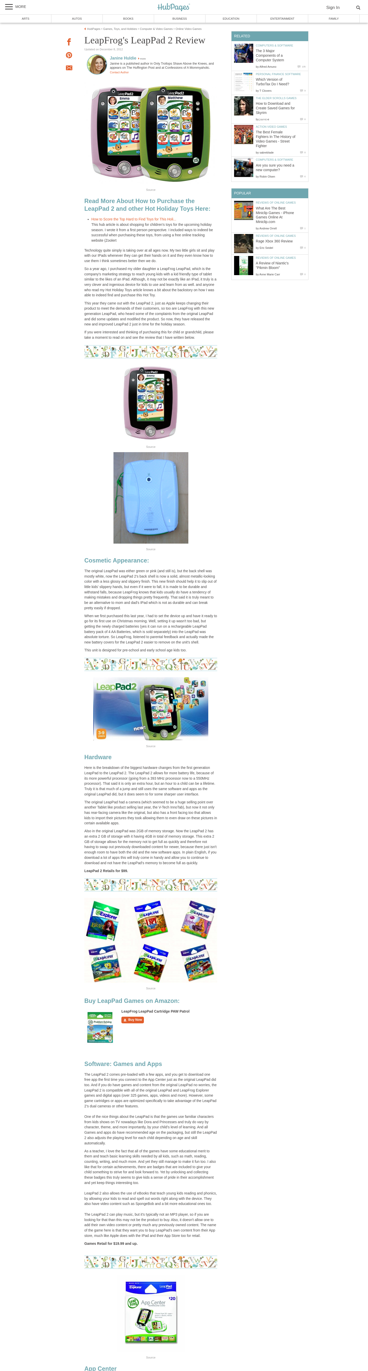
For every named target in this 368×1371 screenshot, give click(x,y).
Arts (25, 18)
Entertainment (282, 18)
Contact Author (119, 72)
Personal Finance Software (278, 74)
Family (334, 18)
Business (179, 18)
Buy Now (132, 1020)
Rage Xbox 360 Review (274, 241)
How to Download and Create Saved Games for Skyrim (275, 108)
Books (128, 18)
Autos (77, 18)
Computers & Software (274, 45)
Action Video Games (271, 126)
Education (231, 18)
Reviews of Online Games (276, 202)
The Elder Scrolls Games (276, 98)
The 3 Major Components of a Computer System (270, 55)
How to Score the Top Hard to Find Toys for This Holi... (133, 219)
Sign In (333, 7)
